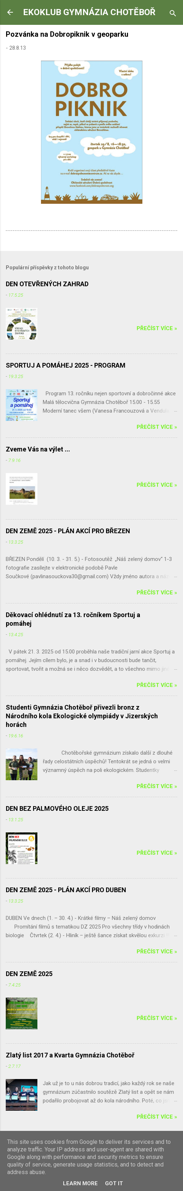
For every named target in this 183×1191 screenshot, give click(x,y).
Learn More (80, 1183)
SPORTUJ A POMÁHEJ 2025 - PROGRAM (65, 365)
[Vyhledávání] (173, 15)
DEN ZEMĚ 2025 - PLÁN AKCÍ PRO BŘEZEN (68, 531)
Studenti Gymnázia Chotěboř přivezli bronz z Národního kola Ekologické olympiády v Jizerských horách (82, 716)
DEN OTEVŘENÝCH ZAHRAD (47, 284)
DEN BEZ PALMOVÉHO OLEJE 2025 (57, 808)
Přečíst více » (157, 328)
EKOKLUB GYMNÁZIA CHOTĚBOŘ (89, 12)
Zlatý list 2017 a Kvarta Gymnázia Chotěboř (70, 1055)
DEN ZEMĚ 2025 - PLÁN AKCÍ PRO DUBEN (66, 890)
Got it (114, 1183)
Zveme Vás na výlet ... (38, 449)
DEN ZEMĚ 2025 (29, 973)
